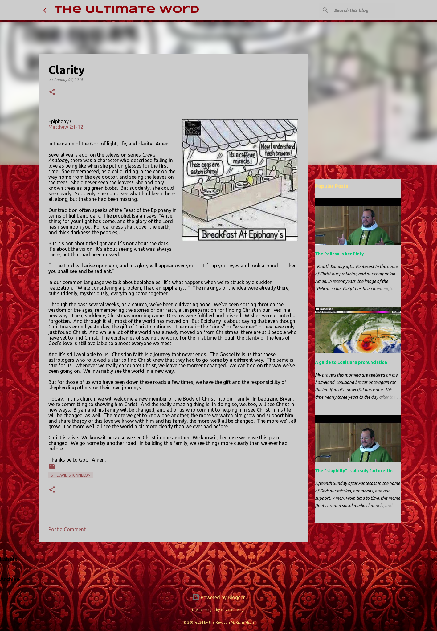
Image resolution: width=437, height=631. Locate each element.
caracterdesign (233, 610)
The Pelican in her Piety (339, 253)
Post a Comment (67, 529)
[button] (52, 92)
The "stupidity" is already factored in (354, 470)
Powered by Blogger (218, 597)
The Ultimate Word (126, 10)
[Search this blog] (363, 10)
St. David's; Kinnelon (71, 475)
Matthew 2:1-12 (65, 127)
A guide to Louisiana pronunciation (351, 362)
